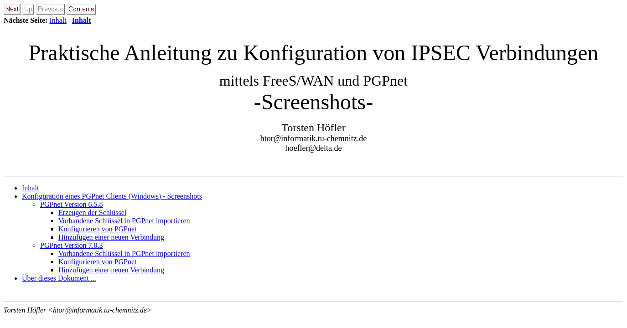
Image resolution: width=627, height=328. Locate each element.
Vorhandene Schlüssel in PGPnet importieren (124, 221)
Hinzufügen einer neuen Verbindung (111, 237)
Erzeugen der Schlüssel (92, 212)
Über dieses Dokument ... (59, 278)
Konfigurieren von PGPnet (97, 229)
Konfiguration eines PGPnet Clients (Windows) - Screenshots (112, 196)
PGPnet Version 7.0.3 (71, 245)
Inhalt (57, 20)
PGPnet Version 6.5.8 (71, 204)
